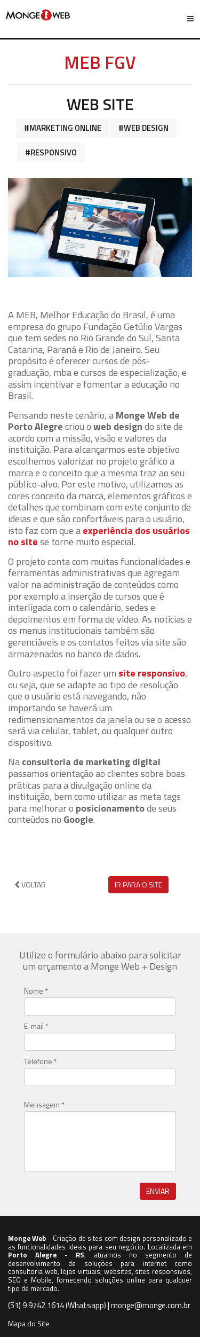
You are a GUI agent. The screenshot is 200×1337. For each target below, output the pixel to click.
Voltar (30, 884)
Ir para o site (138, 884)
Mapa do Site (29, 1323)
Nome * (36, 991)
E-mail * (36, 1026)
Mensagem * (44, 1104)
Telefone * (40, 1061)
